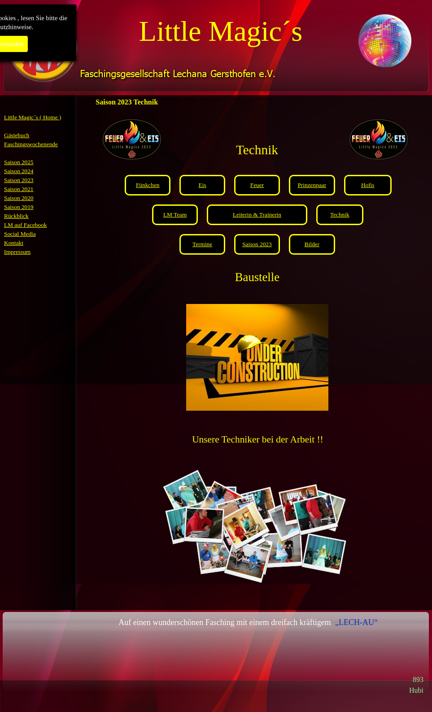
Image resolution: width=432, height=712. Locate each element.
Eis (202, 185)
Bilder (312, 244)
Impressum (17, 251)
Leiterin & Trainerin (257, 214)
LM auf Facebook (25, 224)
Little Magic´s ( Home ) (32, 117)
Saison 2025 (19, 162)
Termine (202, 244)
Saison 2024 (19, 171)
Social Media (20, 233)
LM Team (175, 214)
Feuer (257, 185)
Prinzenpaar (311, 185)
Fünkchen (148, 185)
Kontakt (13, 242)
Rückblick (16, 216)
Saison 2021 (19, 189)
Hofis (368, 185)
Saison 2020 (19, 198)
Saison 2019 (19, 207)
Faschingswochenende (31, 144)
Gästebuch (16, 135)
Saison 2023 (19, 180)
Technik (339, 214)
